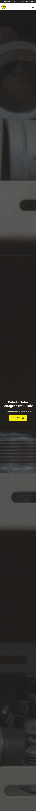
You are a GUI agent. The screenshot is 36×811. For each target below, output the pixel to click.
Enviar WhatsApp (18, 418)
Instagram (32, 1)
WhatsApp (25, 1)
